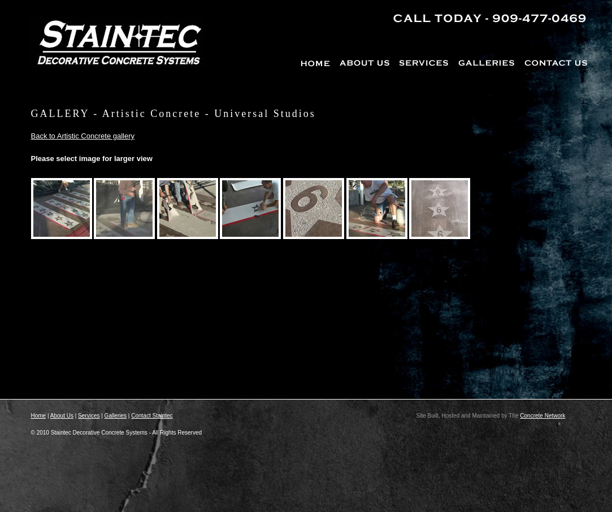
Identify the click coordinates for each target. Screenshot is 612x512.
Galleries (116, 416)
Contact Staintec (151, 416)
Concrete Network (542, 416)
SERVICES (424, 61)
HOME (318, 61)
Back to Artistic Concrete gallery (83, 136)
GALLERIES (487, 61)
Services (88, 416)
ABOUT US (365, 61)
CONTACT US (555, 61)
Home (38, 416)
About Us (61, 416)
